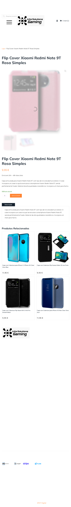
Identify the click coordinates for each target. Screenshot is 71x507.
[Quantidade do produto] (4, 195)
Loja (45, 7)
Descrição (8, 205)
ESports (4, 370)
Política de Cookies (8, 404)
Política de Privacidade (10, 400)
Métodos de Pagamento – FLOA (13, 390)
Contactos (65, 7)
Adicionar (16, 196)
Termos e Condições (9, 393)
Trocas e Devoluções (9, 397)
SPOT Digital (41, 503)
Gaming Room (7, 373)
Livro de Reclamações (9, 407)
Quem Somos (54, 7)
